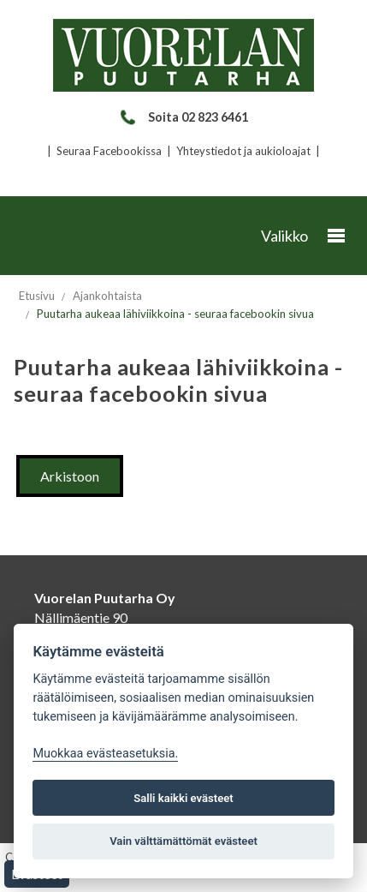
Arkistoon (69, 476)
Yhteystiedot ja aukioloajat (243, 151)
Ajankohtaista (107, 295)
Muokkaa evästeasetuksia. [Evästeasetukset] (105, 753)
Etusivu (37, 295)
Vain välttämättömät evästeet (183, 841)
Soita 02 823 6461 (183, 117)
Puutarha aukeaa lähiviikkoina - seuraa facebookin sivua (175, 313)
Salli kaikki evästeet (183, 798)
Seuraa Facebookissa (109, 151)
